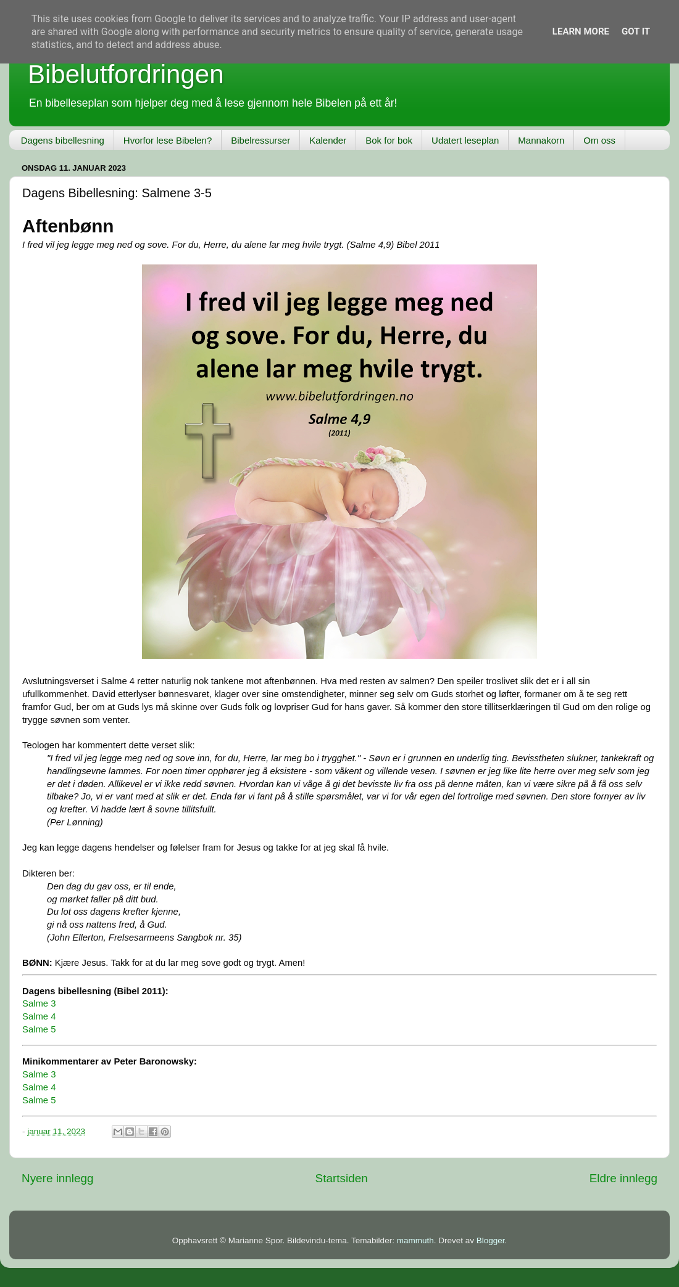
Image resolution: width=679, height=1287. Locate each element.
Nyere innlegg (58, 1178)
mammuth (415, 1240)
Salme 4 (39, 1016)
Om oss (599, 140)
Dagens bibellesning (62, 140)
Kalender (327, 140)
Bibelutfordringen (126, 74)
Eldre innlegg (623, 1178)
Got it (636, 31)
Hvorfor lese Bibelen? (167, 140)
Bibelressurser (260, 140)
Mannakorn (541, 140)
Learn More (580, 31)
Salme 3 (39, 1003)
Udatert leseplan (465, 140)
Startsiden (341, 1178)
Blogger (491, 1240)
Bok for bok (388, 140)
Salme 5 (39, 1029)
